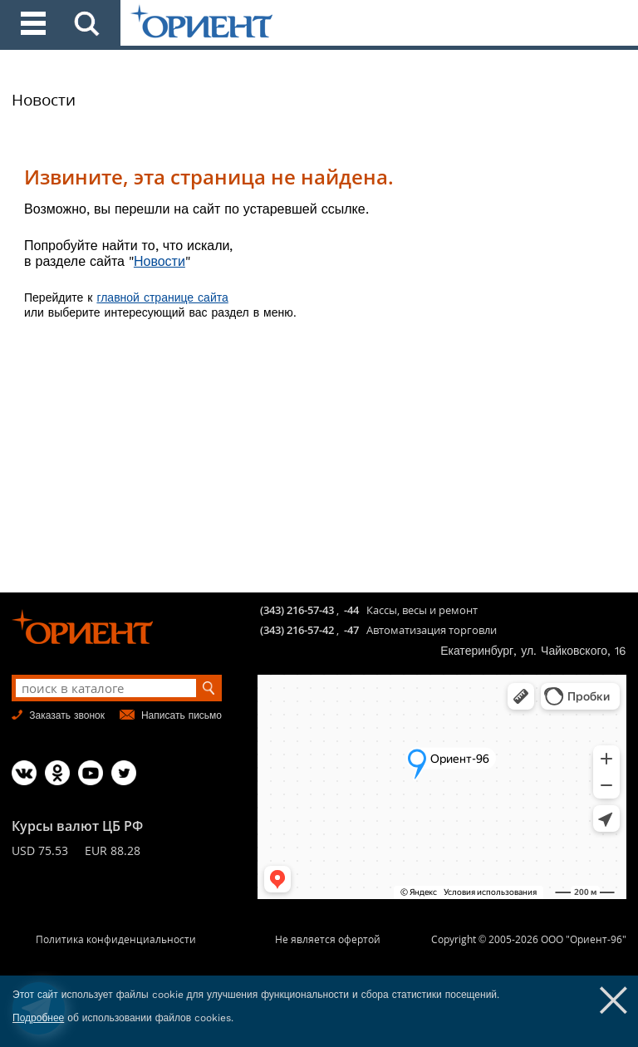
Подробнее (38, 1018)
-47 (351, 629)
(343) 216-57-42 (297, 629)
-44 (351, 609)
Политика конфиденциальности (116, 939)
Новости (44, 100)
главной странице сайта (162, 297)
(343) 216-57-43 (297, 609)
